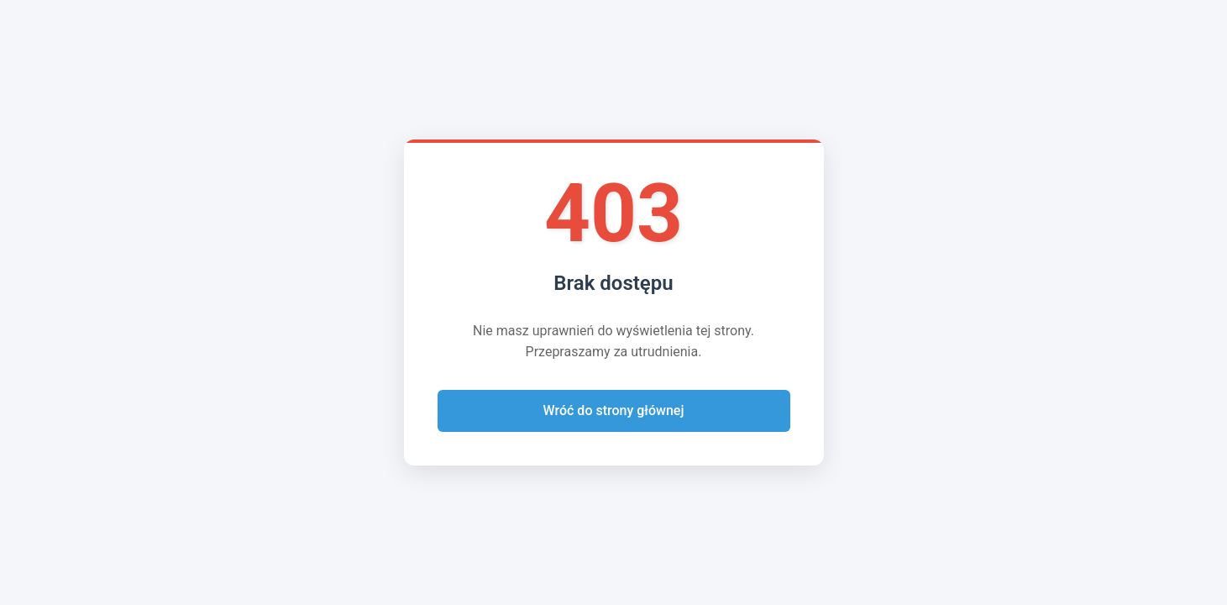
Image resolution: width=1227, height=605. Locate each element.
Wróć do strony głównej (613, 410)
